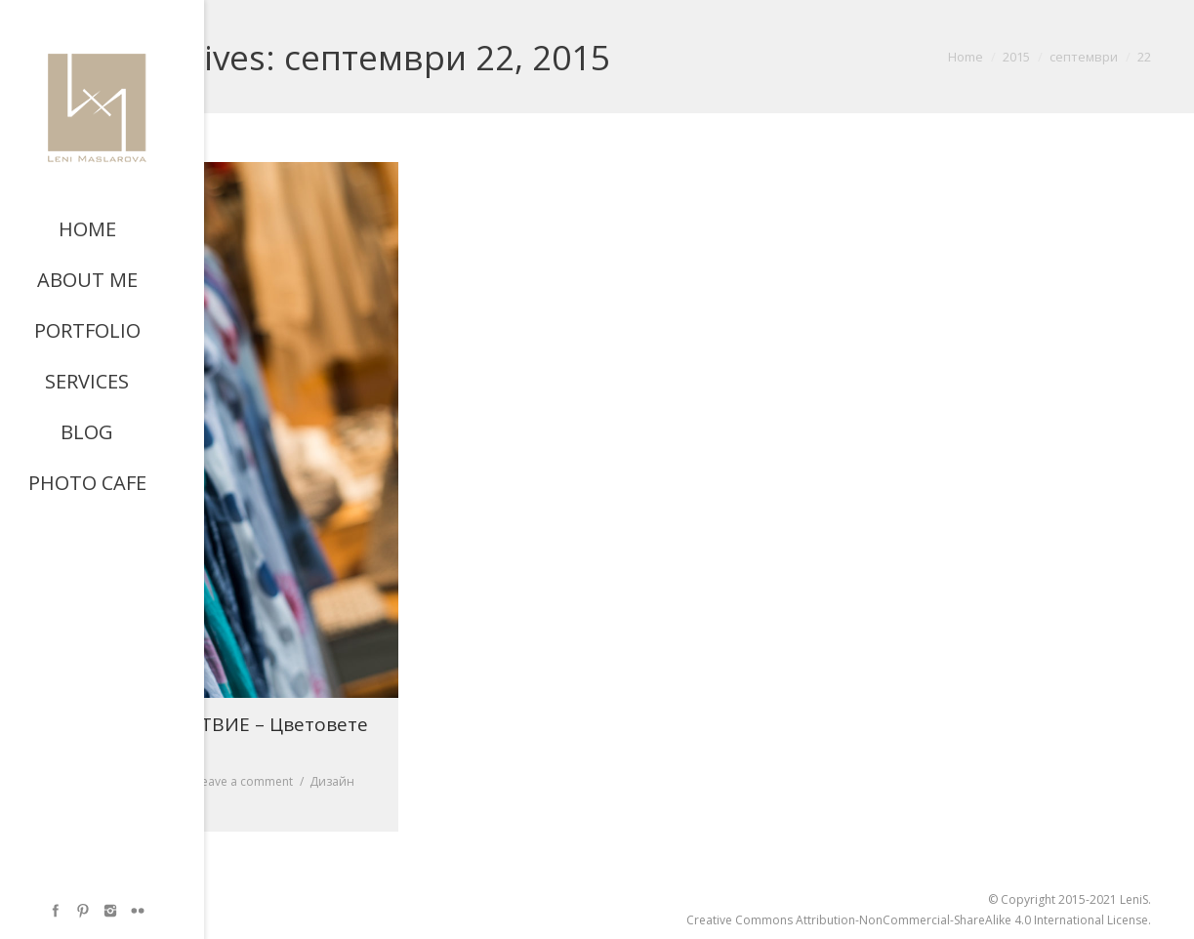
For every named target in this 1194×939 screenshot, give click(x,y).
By (102, 802)
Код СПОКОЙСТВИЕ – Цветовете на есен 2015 (217, 737)
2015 (1016, 56)
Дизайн (331, 781)
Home (965, 56)
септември (1084, 56)
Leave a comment (244, 781)
